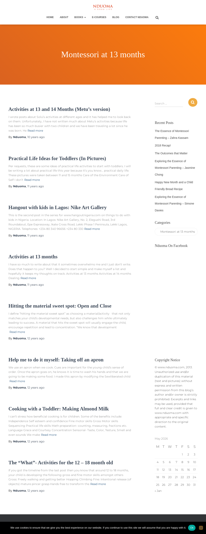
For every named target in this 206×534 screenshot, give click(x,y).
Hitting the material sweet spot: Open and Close (59, 306)
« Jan (158, 491)
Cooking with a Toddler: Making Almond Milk (58, 408)
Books (80, 17)
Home (50, 17)
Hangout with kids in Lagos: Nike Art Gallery (57, 207)
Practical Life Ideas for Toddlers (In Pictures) (57, 158)
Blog (115, 17)
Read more (35, 130)
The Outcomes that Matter (171, 153)
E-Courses (99, 17)
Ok (192, 527)
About (64, 17)
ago (36, 137)
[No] (201, 528)
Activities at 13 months (33, 256)
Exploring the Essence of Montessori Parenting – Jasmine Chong (175, 168)
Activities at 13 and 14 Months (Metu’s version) (59, 109)
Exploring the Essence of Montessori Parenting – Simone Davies (174, 203)
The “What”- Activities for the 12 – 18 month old (60, 462)
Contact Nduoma (136, 17)
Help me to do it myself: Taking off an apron (56, 359)
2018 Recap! (163, 145)
